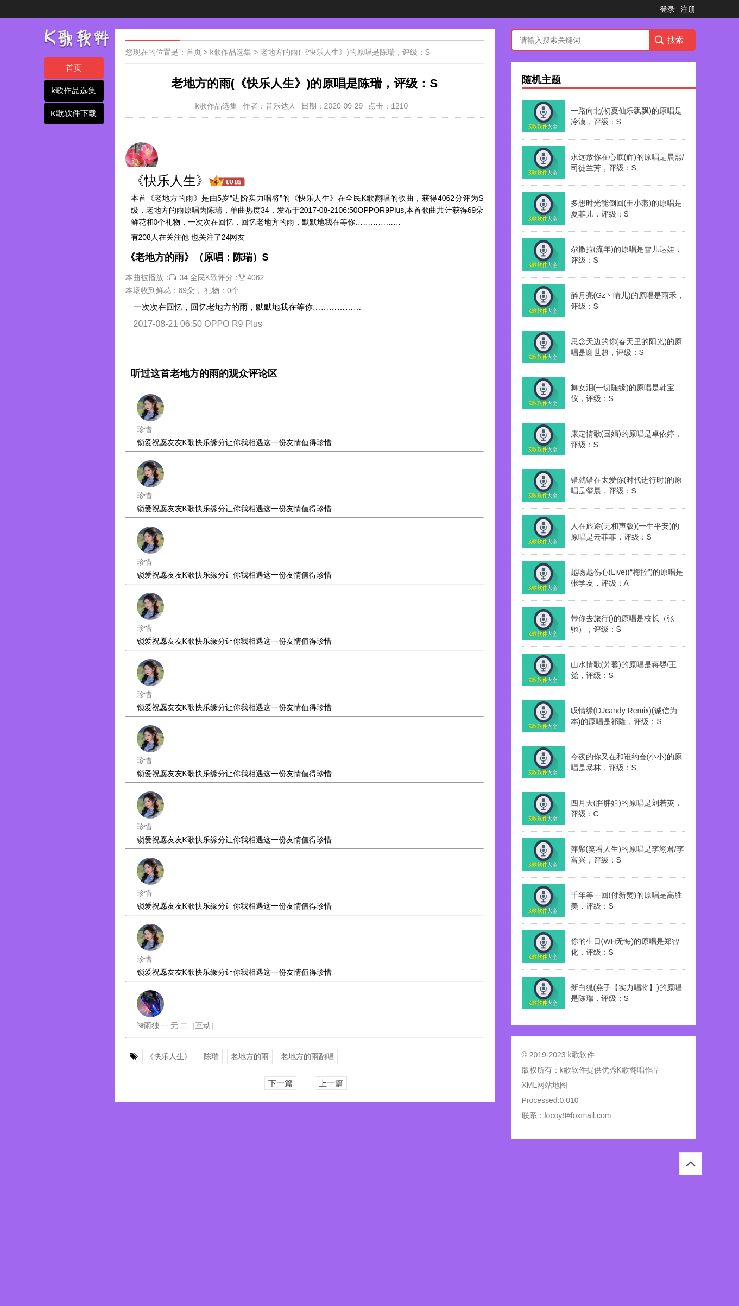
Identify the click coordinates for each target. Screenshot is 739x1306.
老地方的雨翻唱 (307, 1056)
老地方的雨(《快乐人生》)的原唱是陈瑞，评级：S (345, 52)
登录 (667, 9)
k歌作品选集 (73, 90)
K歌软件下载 (73, 113)
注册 (688, 9)
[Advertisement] (326, 1226)
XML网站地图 (545, 1085)
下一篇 (280, 1083)
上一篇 (331, 1083)
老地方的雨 (250, 1056)
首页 (74, 67)
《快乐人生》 (169, 1056)
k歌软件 (573, 1070)
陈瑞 (211, 1056)
